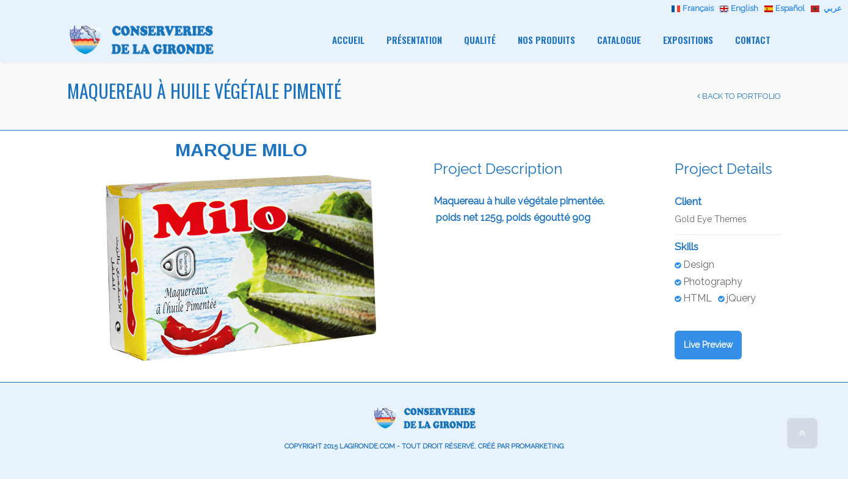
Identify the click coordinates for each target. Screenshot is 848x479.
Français (694, 8)
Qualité (480, 39)
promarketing (537, 446)
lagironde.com (367, 446)
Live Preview (708, 345)
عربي (826, 8)
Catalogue (619, 39)
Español (786, 8)
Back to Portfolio (739, 96)
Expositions (688, 39)
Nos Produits (546, 39)
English (740, 8)
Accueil (348, 39)
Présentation (414, 39)
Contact (752, 39)
